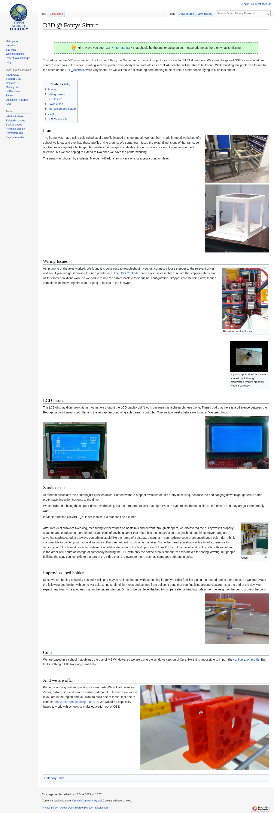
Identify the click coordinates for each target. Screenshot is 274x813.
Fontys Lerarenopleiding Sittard (74, 702)
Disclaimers (102, 807)
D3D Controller (130, 273)
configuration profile (246, 659)
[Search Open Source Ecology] (243, 13)
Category (50, 778)
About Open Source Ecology (76, 807)
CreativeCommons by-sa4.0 (88, 800)
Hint (61, 778)
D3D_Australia (75, 70)
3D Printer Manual (118, 47)
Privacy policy (50, 807)
